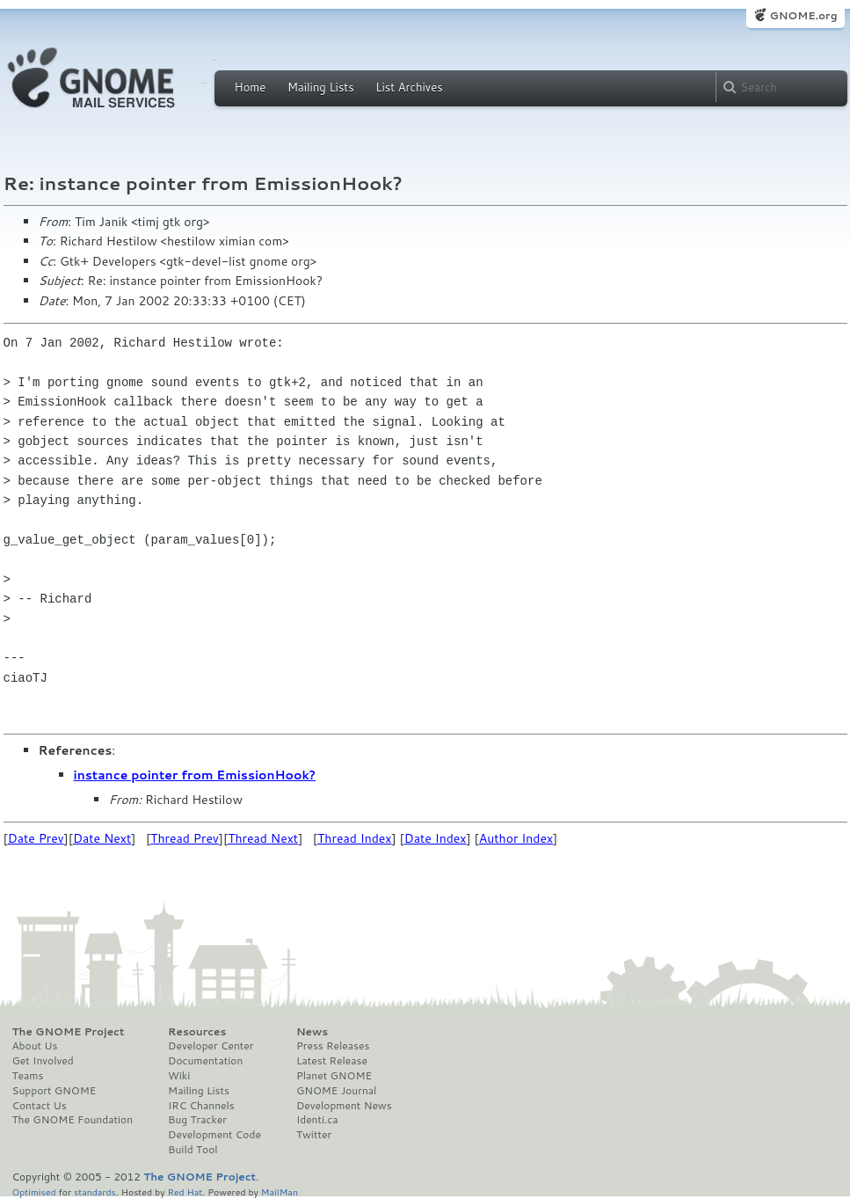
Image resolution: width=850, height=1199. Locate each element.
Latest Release (331, 1061)
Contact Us (39, 1106)
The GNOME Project (68, 1032)
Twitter (313, 1135)
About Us (35, 1046)
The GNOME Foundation (73, 1120)
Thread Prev (184, 838)
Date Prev (36, 838)
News (312, 1032)
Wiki (179, 1076)
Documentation (205, 1061)
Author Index (516, 838)
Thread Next (263, 838)
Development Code (214, 1135)
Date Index (435, 838)
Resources (197, 1032)
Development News (344, 1106)
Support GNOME (54, 1091)
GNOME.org (803, 15)
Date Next (102, 838)
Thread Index (354, 838)
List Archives (408, 87)
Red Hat (184, 1191)
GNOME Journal (336, 1091)
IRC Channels (201, 1106)
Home (250, 87)
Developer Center (210, 1046)
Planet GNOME (334, 1076)
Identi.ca (317, 1120)
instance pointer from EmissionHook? (195, 775)
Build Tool (192, 1150)
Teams (28, 1076)
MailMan (279, 1191)
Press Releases (332, 1046)
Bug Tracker (197, 1120)
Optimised (34, 1191)
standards (95, 1191)
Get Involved (43, 1061)
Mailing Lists (320, 87)
